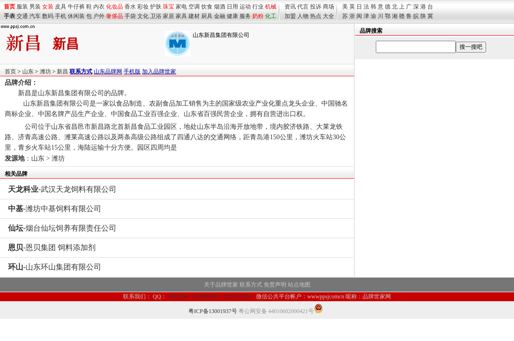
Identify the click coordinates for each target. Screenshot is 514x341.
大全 (328, 16)
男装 (35, 6)
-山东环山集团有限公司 (54, 267)
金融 (219, 16)
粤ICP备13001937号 (212, 311)
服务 (245, 16)
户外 (99, 16)
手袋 (130, 16)
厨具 (207, 16)
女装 (47, 6)
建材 (194, 16)
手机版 (132, 71)
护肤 (155, 6)
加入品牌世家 (159, 71)
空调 (194, 6)
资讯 (290, 6)
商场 (328, 6)
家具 (181, 16)
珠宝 (168, 6)
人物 (303, 16)
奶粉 (258, 16)
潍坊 (45, 71)
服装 (22, 6)
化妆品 (114, 6)
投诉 (315, 6)
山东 (28, 71)
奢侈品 (114, 16)
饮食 (207, 6)
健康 (232, 16)
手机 (60, 16)
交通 (22, 16)
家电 (181, 6)
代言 (303, 6)
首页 (10, 71)
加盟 (290, 16)
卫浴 (155, 16)
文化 (143, 16)
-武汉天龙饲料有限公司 (62, 189)
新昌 (62, 71)
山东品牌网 (108, 71)
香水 (130, 6)
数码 (47, 16)
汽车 (35, 16)
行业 (258, 6)
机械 (270, 6)
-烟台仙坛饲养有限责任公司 (62, 228)
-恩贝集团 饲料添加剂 (52, 247)
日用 (232, 6)
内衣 (99, 6)
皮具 (60, 6)
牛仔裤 (76, 6)
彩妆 (143, 6)
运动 (245, 6)
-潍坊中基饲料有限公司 (54, 209)
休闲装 (76, 16)
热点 (315, 16)
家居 (168, 16)
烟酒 (219, 6)
